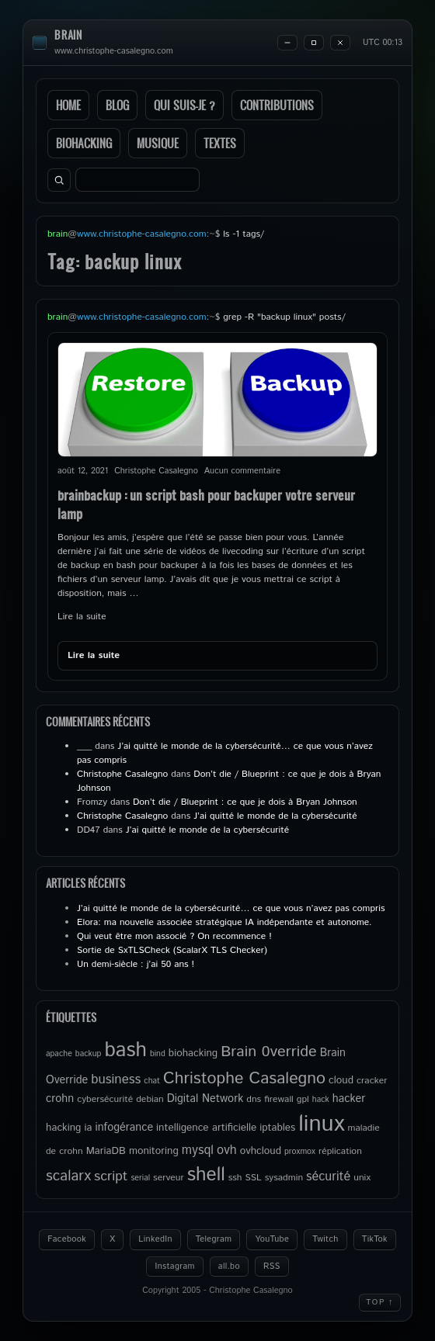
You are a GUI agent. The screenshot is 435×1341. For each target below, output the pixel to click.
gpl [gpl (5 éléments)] (303, 1099)
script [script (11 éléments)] (110, 1176)
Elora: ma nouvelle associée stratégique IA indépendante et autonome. (224, 922)
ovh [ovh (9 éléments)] (227, 1150)
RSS (271, 1266)
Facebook (66, 1239)
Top (380, 1302)
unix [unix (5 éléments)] (362, 1177)
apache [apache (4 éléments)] (59, 1054)
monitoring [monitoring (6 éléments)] (154, 1151)
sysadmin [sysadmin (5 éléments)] (284, 1177)
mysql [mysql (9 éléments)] (198, 1150)
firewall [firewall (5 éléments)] (279, 1099)
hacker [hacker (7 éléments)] (348, 1099)
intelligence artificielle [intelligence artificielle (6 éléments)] (206, 1127)
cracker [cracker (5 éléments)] (372, 1080)
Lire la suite (81, 616)
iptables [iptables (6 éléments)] (277, 1127)
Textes (220, 143)
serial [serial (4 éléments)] (140, 1178)
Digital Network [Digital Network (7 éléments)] (205, 1099)
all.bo (229, 1266)
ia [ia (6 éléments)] (88, 1127)
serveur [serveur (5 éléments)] (168, 1177)
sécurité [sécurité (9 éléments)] (328, 1177)
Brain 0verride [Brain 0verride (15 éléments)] (269, 1052)
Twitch (325, 1239)
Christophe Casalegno (122, 774)
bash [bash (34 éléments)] (125, 1050)
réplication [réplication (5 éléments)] (340, 1151)
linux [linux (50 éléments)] (321, 1124)
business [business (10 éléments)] (116, 1079)
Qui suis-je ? (184, 105)
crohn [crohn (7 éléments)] (60, 1099)
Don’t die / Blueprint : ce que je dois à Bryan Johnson (245, 802)
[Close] (340, 42)
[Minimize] (287, 42)
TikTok (375, 1239)
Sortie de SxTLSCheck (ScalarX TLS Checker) (172, 950)
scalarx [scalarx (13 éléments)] (68, 1176)
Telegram (214, 1239)
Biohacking (84, 143)
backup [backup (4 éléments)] (88, 1054)
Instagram (174, 1266)
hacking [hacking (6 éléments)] (63, 1127)
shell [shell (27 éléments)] (206, 1175)
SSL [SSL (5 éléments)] (253, 1177)
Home (68, 105)
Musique (158, 143)
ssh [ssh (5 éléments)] (235, 1177)
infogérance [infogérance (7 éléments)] (124, 1127)
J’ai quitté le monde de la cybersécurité (275, 816)
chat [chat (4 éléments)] (152, 1081)
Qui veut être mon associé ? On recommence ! (174, 936)
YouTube (272, 1239)
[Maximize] (314, 42)
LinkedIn (155, 1239)
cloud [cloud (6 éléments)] (341, 1080)
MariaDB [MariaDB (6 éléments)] (106, 1151)
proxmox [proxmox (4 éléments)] (299, 1151)
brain (68, 35)
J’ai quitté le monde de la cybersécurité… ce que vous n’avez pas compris (231, 908)
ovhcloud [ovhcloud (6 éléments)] (260, 1151)
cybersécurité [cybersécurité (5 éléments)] (105, 1099)
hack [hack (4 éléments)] (320, 1099)
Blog (117, 105)
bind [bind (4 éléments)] (157, 1054)
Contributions (277, 105)
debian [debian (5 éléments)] (149, 1099)
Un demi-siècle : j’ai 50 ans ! (135, 964)
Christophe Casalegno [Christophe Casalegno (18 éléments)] (244, 1078)
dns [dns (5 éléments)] (253, 1099)
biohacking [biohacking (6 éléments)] (193, 1053)
